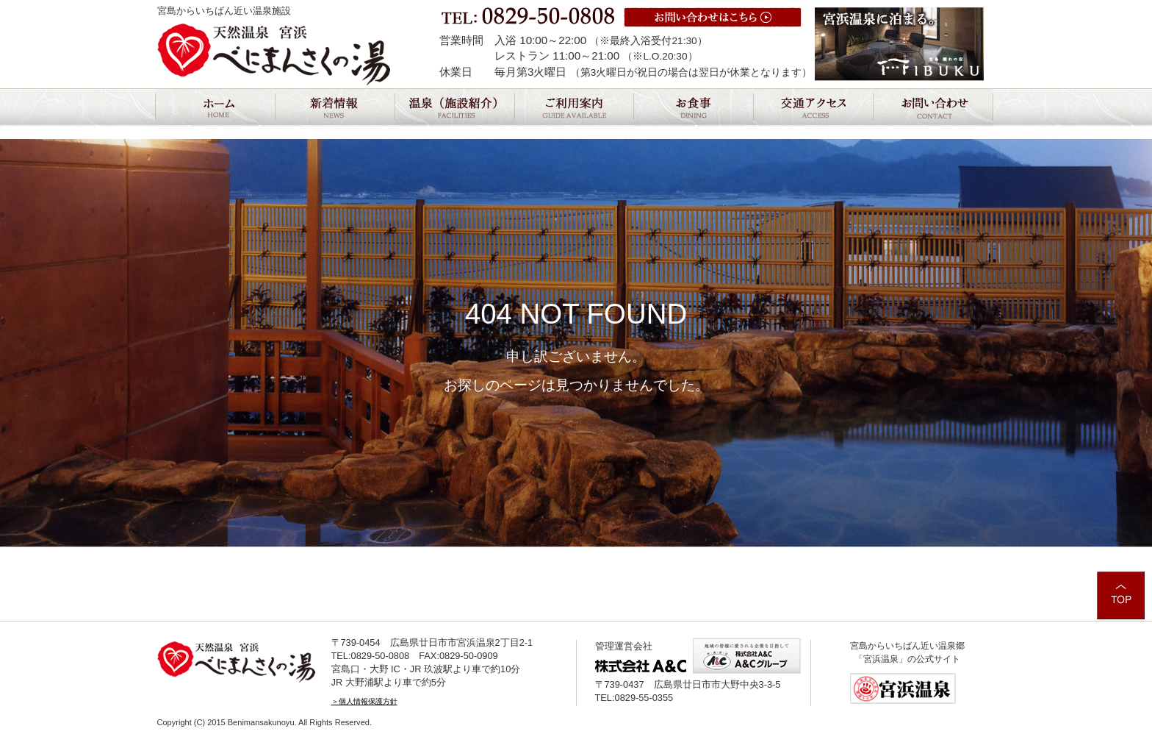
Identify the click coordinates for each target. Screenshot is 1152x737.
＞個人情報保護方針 (364, 701)
